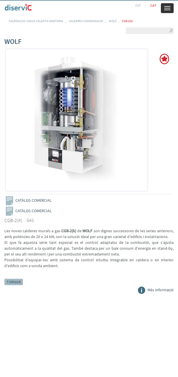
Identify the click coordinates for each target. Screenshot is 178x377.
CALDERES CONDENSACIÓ (86, 21)
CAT (153, 5)
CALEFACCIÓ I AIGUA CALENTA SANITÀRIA (36, 21)
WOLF (112, 21)
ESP (138, 5)
